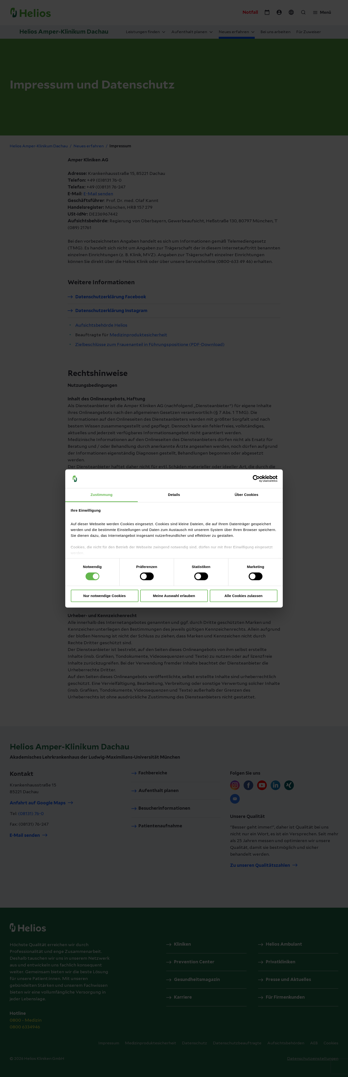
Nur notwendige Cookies (104, 596)
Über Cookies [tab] (246, 495)
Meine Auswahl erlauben (174, 596)
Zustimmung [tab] (102, 495)
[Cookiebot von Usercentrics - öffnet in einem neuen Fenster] (256, 478)
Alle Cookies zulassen (244, 596)
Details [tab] (174, 495)
